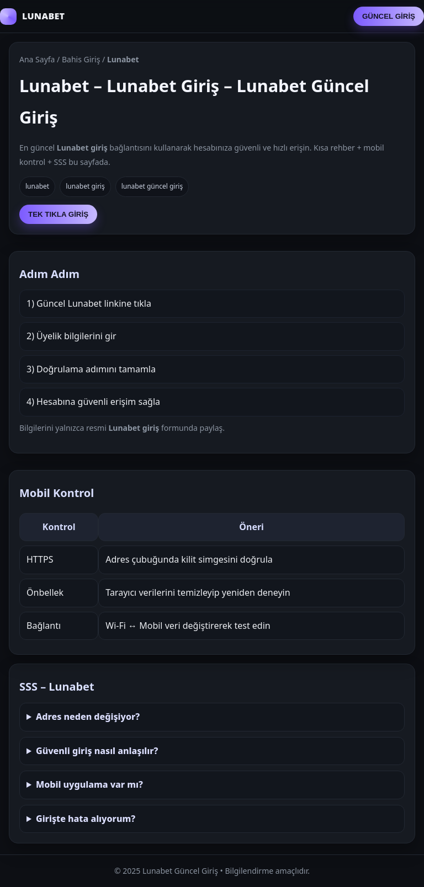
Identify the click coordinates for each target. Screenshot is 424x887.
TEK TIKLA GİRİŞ (58, 214)
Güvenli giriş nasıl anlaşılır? (97, 751)
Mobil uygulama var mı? (89, 784)
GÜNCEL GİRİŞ (388, 16)
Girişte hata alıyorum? (85, 819)
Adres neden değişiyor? (88, 716)
